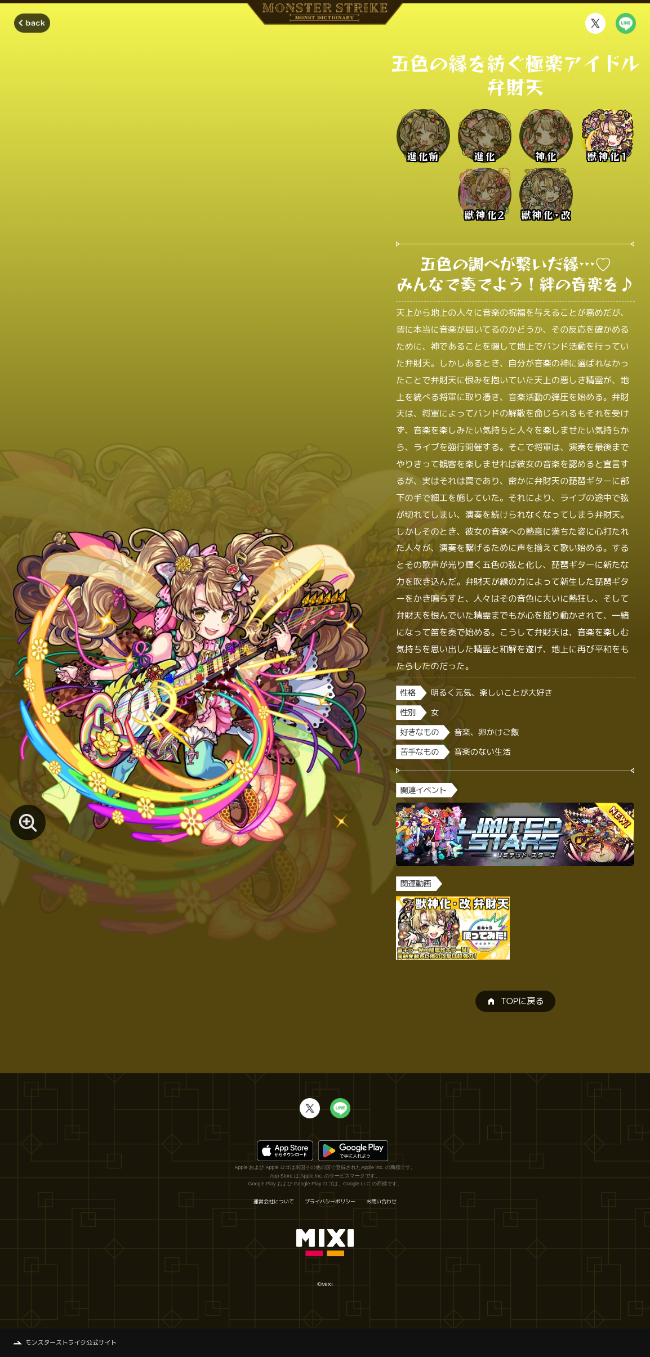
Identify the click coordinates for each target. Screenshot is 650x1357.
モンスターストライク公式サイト (71, 1342)
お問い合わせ (381, 1201)
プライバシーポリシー (330, 1201)
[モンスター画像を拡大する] (28, 822)
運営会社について (273, 1201)
